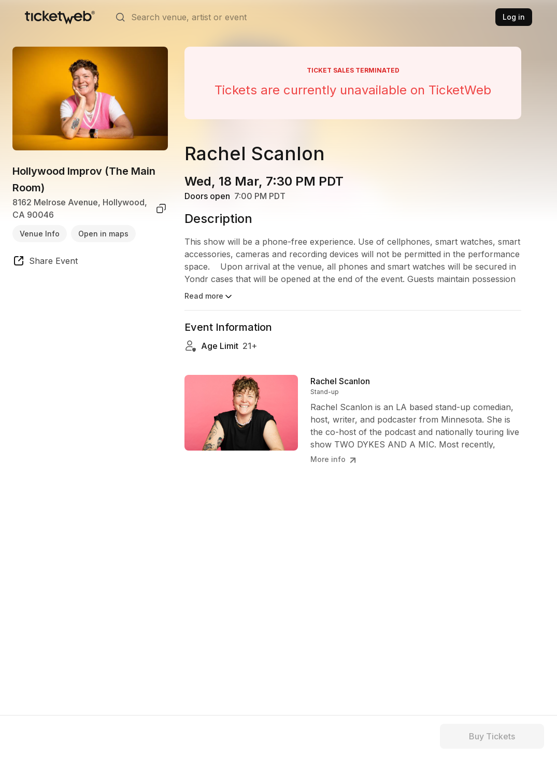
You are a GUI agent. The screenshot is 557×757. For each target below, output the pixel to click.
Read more (209, 296)
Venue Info (40, 233)
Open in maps (103, 233)
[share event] (45, 262)
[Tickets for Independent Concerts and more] (60, 17)
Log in (514, 16)
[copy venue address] (161, 208)
